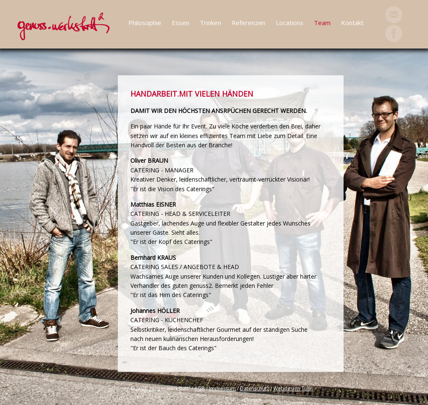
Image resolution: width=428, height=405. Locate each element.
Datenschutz (254, 388)
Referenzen (248, 22)
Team (322, 22)
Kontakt (352, 22)
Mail (393, 14)
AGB (199, 388)
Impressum (222, 388)
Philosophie (144, 22)
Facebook (393, 33)
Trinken (210, 22)
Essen (180, 22)
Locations (289, 22)
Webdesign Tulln (293, 388)
